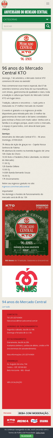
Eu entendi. (26, 436)
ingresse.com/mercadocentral (15, 186)
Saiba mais (40, 432)
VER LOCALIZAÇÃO (14, 382)
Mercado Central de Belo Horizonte (6, 4)
